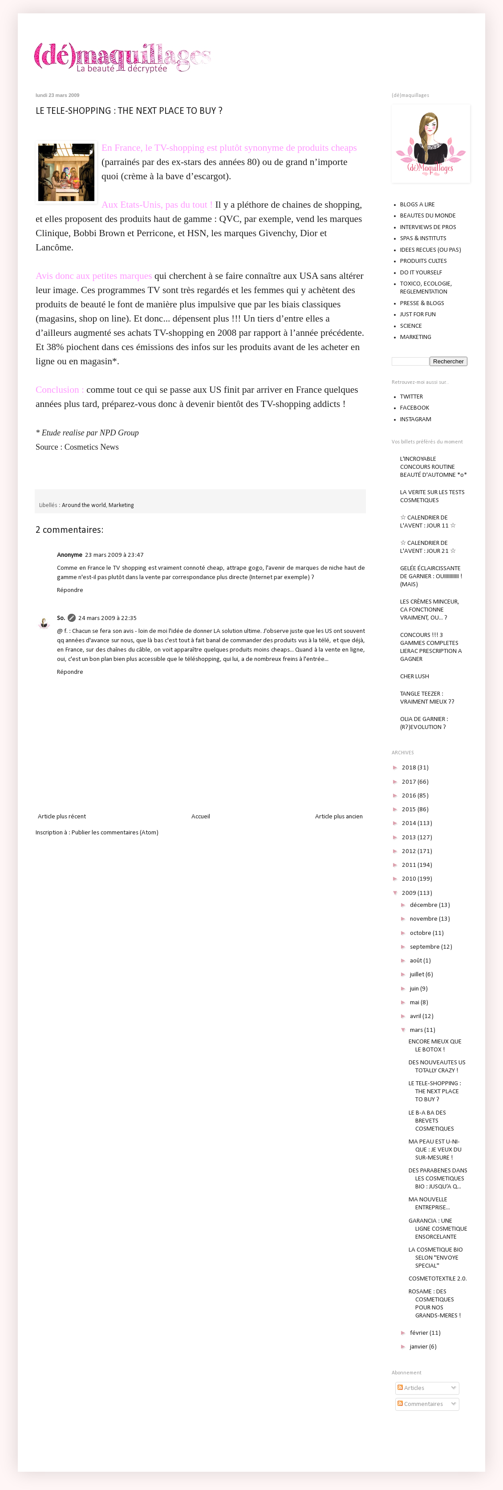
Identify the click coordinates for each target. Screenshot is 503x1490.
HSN (197, 233)
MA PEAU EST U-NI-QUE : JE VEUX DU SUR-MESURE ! (435, 1150)
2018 (410, 768)
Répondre (70, 590)
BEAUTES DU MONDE (428, 216)
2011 (410, 865)
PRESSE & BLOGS (422, 303)
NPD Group (119, 432)
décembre (424, 905)
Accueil (200, 816)
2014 (410, 823)
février (420, 1333)
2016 (410, 796)
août (416, 961)
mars (417, 1030)
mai (415, 1002)
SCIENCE (411, 326)
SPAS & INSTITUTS (423, 238)
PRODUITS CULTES (423, 261)
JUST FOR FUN (418, 314)
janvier (419, 1347)
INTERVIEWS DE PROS (428, 227)
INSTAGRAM (415, 419)
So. (61, 618)
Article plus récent (62, 816)
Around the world (84, 505)
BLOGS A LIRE (417, 204)
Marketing (121, 505)
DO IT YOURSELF (421, 273)
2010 (410, 879)
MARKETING (415, 337)
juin (415, 989)
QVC (229, 218)
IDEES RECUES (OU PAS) (430, 250)
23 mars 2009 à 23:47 (114, 555)
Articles (411, 1388)
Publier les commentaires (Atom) (115, 833)
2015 (410, 809)
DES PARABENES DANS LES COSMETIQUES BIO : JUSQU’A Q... (438, 1179)
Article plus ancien (339, 816)
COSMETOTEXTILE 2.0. (438, 1279)
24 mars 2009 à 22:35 (107, 618)
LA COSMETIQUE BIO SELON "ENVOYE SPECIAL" (436, 1258)
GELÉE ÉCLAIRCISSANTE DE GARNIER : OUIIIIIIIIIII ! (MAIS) (431, 576)
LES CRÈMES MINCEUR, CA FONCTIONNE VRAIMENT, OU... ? (429, 610)
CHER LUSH (414, 676)
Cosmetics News (92, 447)
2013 (410, 837)
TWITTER (411, 397)
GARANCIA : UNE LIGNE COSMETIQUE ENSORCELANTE (438, 1229)
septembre (425, 947)
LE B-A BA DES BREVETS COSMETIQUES (431, 1121)
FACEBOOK (414, 408)
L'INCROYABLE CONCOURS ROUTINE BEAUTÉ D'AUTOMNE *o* (433, 467)
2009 (410, 893)
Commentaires (420, 1404)
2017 (410, 782)
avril (416, 1016)
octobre (421, 933)
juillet (418, 974)
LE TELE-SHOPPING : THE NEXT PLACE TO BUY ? (129, 111)
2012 (410, 851)
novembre (424, 919)
